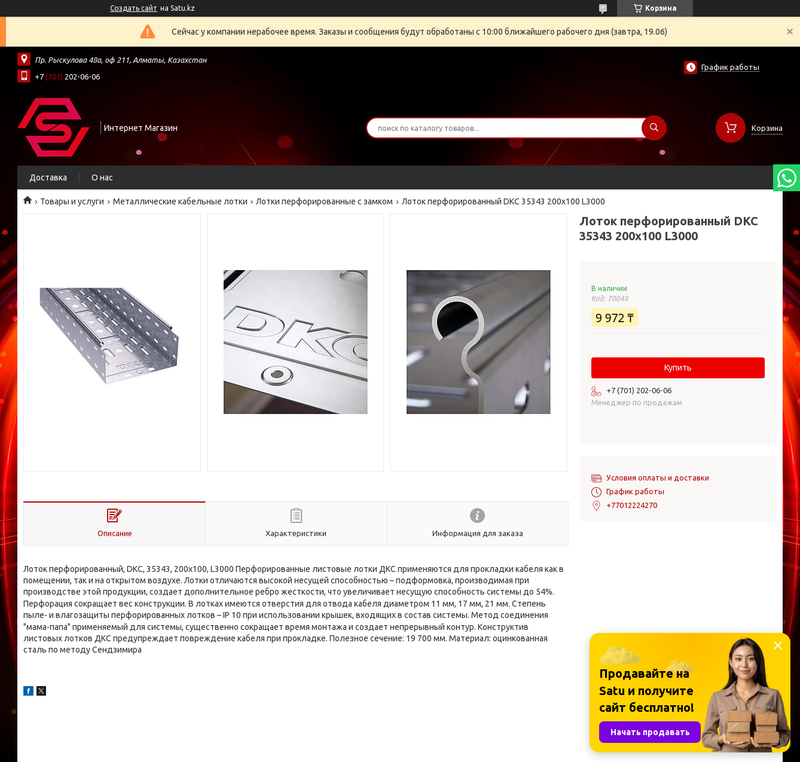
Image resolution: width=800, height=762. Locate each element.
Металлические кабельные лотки (180, 201)
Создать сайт (133, 8)
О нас (102, 177)
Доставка (48, 177)
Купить (678, 367)
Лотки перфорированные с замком (324, 201)
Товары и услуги (72, 201)
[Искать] (654, 127)
